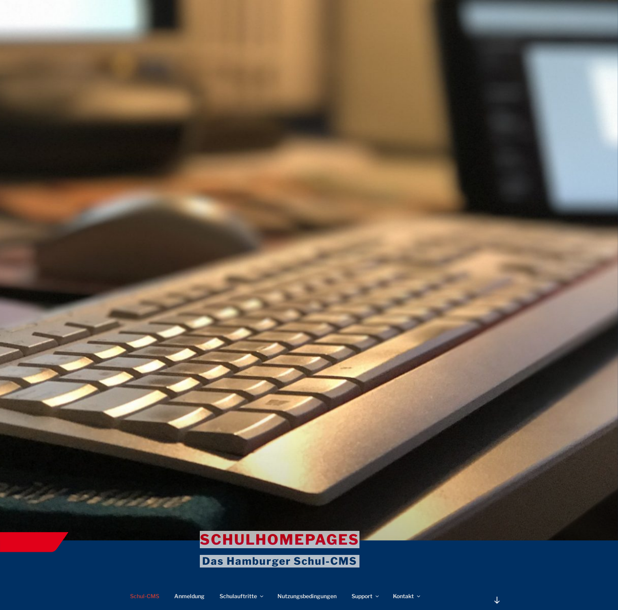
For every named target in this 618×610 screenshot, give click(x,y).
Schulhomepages (279, 539)
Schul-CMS (144, 596)
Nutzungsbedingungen (307, 596)
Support (366, 596)
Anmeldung (189, 596)
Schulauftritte (242, 596)
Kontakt (407, 596)
